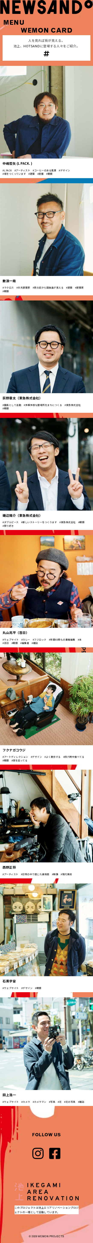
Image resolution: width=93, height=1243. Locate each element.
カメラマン (40, 1101)
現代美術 (67, 874)
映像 (55, 874)
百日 (6, 643)
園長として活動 (12, 405)
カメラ (26, 1101)
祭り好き (9, 525)
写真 (52, 1101)
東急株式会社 (73, 405)
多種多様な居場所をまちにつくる (43, 405)
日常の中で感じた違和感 (35, 874)
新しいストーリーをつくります (39, 522)
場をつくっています (15, 173)
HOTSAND (31, 46)
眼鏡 (50, 173)
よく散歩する (53, 756)
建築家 (80, 287)
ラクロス (9, 287)
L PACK (8, 170)
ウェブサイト (11, 639)
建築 (32, 173)
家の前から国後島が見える (48, 287)
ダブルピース (11, 522)
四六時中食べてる (74, 756)
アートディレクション (16, 756)
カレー (26, 639)
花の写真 (70, 1101)
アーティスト (23, 170)
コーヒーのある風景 (45, 170)
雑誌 (35, 643)
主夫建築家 (24, 287)
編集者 (25, 643)
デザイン (65, 170)
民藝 (41, 173)
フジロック (40, 639)
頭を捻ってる (20, 760)
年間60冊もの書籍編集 (62, 639)
